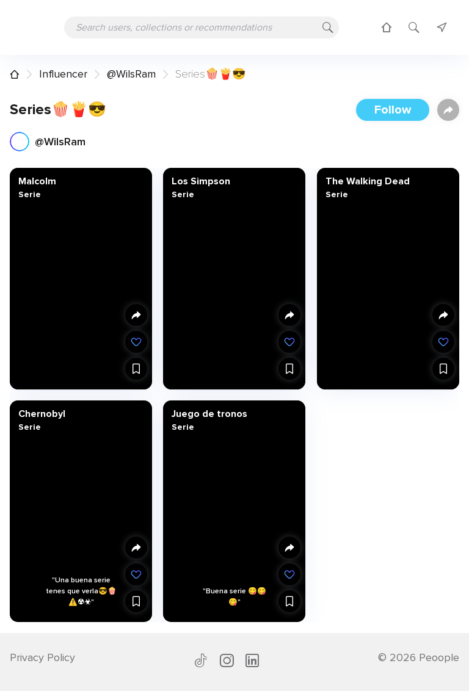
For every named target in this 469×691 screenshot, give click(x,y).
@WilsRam (131, 74)
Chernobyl (41, 413)
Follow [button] (392, 110)
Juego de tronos (209, 413)
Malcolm (37, 181)
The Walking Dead (367, 181)
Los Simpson (201, 181)
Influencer (63, 74)
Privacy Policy (42, 657)
